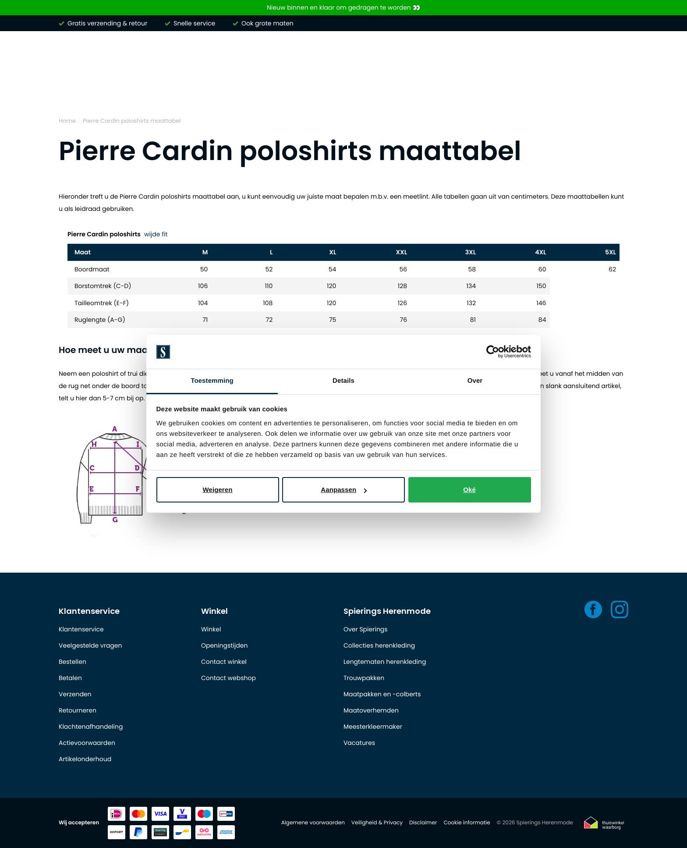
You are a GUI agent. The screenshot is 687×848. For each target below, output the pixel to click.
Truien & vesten (253, 91)
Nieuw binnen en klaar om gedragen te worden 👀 (343, 7)
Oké (469, 489)
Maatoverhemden (371, 710)
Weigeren (217, 489)
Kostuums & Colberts (387, 91)
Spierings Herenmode (387, 611)
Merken (72, 91)
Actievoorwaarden (87, 742)
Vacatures (359, 742)
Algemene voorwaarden (313, 823)
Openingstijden (224, 645)
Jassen (457, 91)
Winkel (214, 611)
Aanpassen (344, 489)
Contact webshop (228, 677)
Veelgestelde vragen (90, 645)
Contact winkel (224, 661)
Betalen (70, 677)
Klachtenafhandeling (91, 726)
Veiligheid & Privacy (377, 823)
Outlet (599, 91)
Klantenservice (89, 611)
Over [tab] (475, 381)
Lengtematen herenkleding (385, 661)
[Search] (508, 54)
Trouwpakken (364, 677)
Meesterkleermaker (373, 726)
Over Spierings (366, 629)
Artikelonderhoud (85, 759)
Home (67, 121)
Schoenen (550, 91)
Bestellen (72, 661)
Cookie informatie (466, 823)
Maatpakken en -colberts (382, 694)
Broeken (315, 91)
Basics (501, 91)
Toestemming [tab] (212, 381)
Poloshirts (189, 91)
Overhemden (128, 91)
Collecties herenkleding (379, 645)
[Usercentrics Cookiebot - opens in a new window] (492, 352)
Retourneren (77, 710)
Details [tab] (343, 381)
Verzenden (75, 694)
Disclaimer (423, 823)
